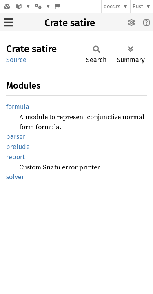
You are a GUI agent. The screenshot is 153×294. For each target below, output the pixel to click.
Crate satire (69, 23)
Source (16, 60)
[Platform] (43, 6)
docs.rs (112, 6)
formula (17, 107)
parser (15, 136)
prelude (18, 147)
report (15, 157)
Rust (138, 6)
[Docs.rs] (7, 6)
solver (15, 177)
